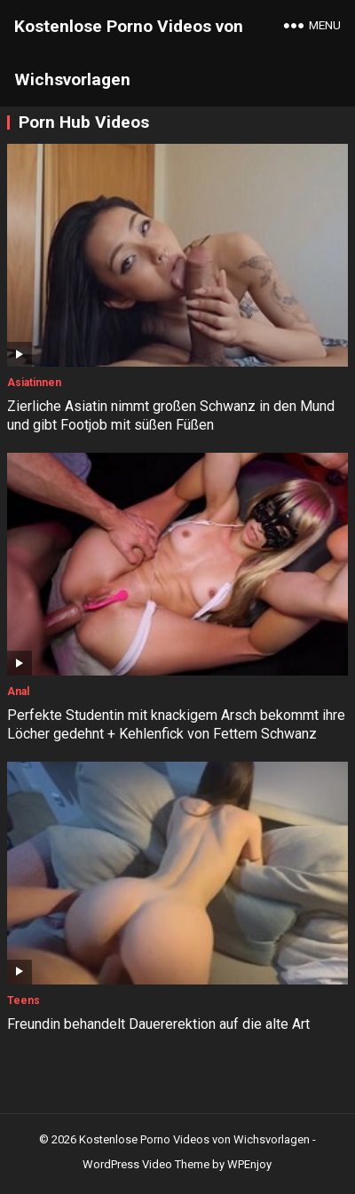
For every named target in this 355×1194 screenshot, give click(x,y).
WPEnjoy (249, 1164)
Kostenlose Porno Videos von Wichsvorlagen (128, 53)
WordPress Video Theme (146, 1164)
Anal (18, 691)
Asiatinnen (34, 382)
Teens (23, 1000)
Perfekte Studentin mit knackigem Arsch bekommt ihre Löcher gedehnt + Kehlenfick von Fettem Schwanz (176, 724)
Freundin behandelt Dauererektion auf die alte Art (158, 1024)
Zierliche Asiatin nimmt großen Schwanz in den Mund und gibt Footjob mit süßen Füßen (171, 415)
